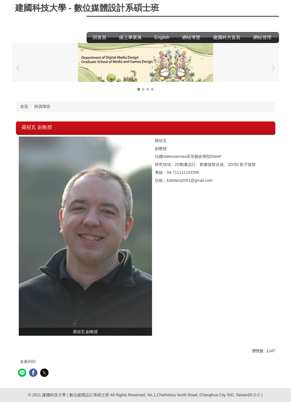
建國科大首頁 (226, 37)
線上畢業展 (130, 37)
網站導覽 (191, 37)
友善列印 (28, 361)
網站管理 (262, 37)
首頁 (24, 106)
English (162, 37)
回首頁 (99, 37)
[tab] (138, 89)
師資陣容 (42, 106)
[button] (19, 68)
